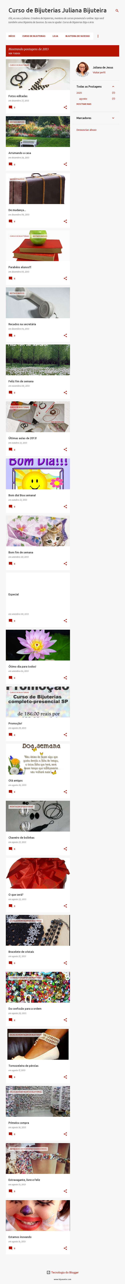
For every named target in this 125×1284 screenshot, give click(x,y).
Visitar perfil (99, 72)
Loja (55, 36)
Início (11, 36)
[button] (65, 107)
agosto (83, 98)
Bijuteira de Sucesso (78, 36)
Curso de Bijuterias (33, 36)
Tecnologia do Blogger (62, 1272)
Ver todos (14, 53)
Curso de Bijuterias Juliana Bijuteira (57, 10)
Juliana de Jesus (103, 67)
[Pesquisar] (117, 11)
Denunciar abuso (86, 129)
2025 (79, 92)
